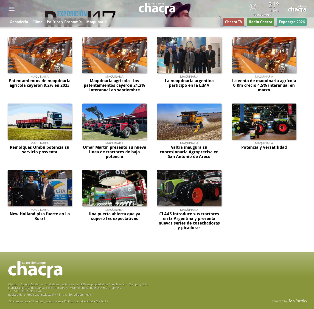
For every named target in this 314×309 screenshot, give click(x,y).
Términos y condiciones (46, 301)
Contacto (102, 301)
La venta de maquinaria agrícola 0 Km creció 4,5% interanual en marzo (264, 85)
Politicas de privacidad (78, 301)
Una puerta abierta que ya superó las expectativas (114, 216)
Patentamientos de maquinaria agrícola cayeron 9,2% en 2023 (39, 83)
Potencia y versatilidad (264, 147)
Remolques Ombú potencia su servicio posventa (39, 149)
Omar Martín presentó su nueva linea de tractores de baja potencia (114, 152)
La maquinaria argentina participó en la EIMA (189, 83)
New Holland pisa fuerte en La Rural (40, 216)
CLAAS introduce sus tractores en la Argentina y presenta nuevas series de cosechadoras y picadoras (189, 220)
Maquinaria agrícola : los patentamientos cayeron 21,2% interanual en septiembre (114, 85)
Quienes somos (18, 301)
